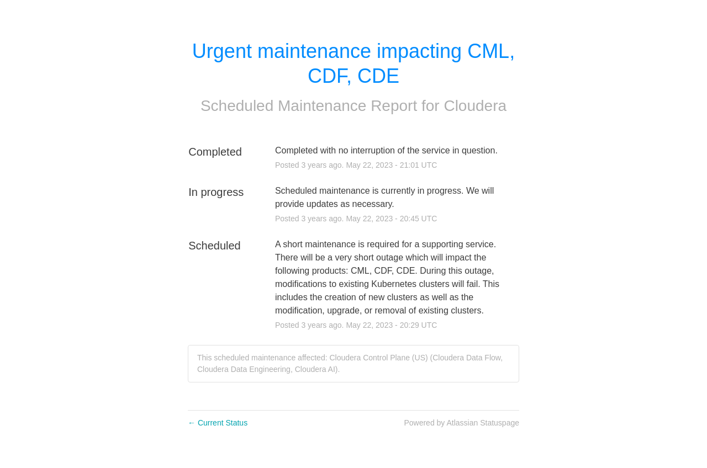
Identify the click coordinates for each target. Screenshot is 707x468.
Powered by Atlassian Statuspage (461, 422)
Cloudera (475, 105)
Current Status (217, 422)
